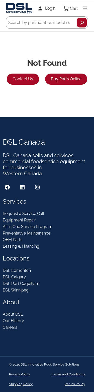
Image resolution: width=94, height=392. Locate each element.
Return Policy (75, 384)
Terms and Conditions (68, 374)
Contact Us (23, 79)
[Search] (82, 22)
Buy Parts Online (66, 79)
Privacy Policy (19, 374)
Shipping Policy (21, 384)
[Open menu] (85, 8)
